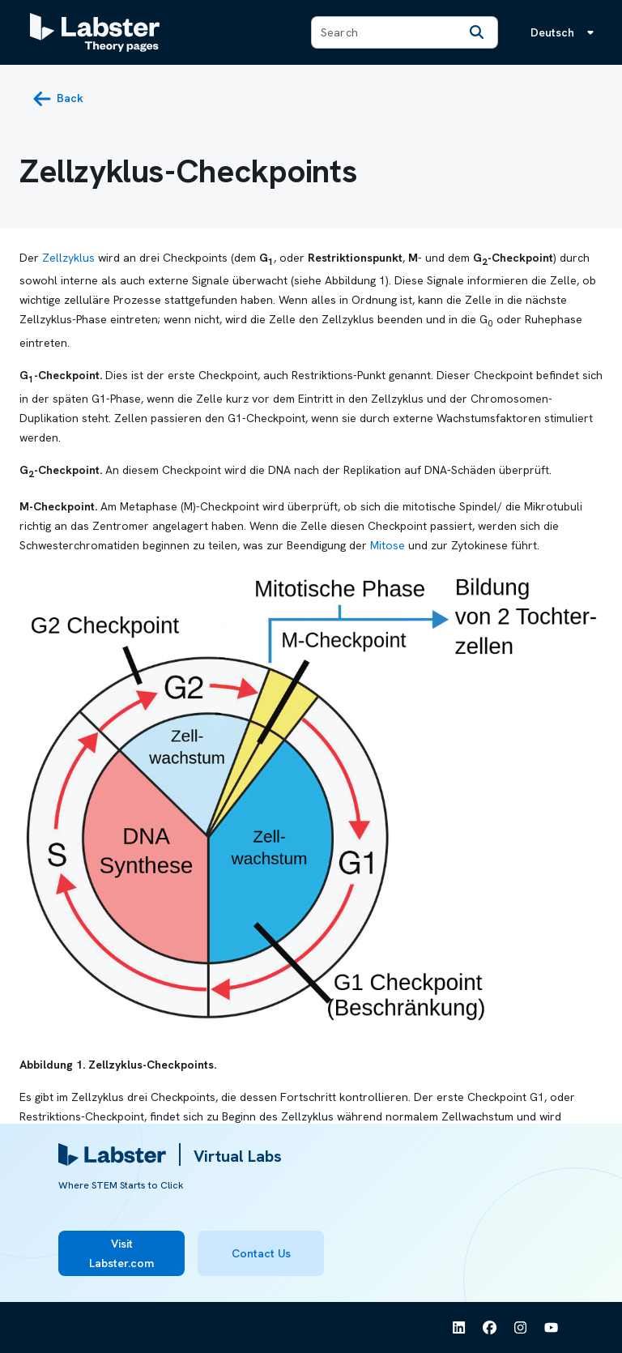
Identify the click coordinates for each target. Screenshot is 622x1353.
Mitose (387, 545)
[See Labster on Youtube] (551, 1328)
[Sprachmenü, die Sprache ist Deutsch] (565, 32)
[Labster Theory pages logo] (95, 32)
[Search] (476, 32)
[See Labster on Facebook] (490, 1328)
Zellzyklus (68, 257)
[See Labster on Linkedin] (459, 1328)
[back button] (57, 98)
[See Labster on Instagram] (521, 1328)
